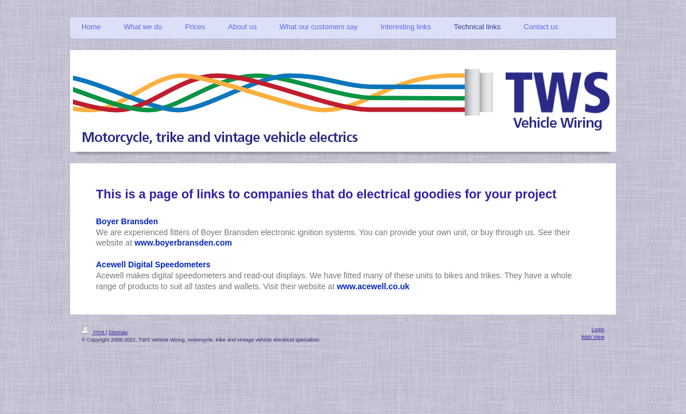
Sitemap (118, 332)
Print (94, 332)
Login (598, 329)
